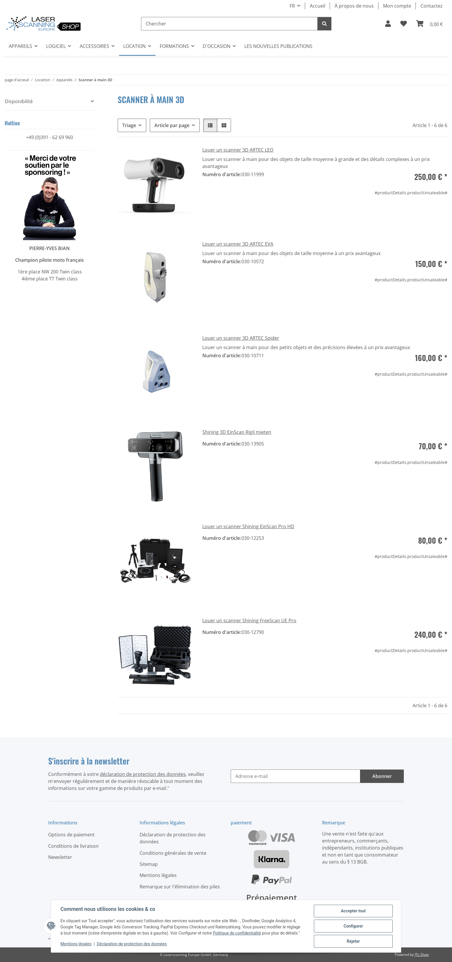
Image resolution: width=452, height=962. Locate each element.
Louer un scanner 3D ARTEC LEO (237, 150)
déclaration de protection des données (143, 774)
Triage (129, 125)
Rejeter (353, 941)
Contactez (431, 6)
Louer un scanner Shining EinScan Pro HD (248, 526)
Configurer (353, 926)
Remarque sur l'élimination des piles (180, 886)
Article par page (172, 125)
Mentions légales (75, 944)
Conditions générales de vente (173, 853)
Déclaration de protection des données (132, 944)
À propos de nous (354, 6)
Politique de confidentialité (237, 933)
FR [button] (292, 6)
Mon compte (397, 6)
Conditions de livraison (73, 846)
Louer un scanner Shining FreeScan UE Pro (249, 620)
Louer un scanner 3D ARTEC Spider (240, 338)
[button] (388, 24)
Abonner (382, 776)
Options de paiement (71, 834)
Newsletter (60, 857)
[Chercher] (229, 23)
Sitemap (149, 864)
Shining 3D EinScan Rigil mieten (236, 432)
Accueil (317, 6)
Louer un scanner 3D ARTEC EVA (237, 244)
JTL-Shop (422, 954)
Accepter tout (353, 911)
